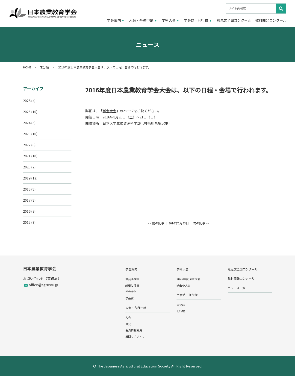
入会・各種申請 (141, 20)
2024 (26, 122)
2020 (26, 166)
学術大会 (169, 20)
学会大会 (109, 110)
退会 (128, 324)
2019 (26, 178)
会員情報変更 (133, 330)
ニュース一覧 (236, 288)
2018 (26, 189)
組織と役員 (132, 285)
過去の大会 (183, 285)
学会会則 (130, 292)
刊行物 (181, 311)
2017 (26, 200)
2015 (26, 222)
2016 (26, 211)
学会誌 (181, 305)
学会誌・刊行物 (196, 20)
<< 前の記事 (156, 223)
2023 (26, 133)
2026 (26, 100)
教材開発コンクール (270, 20)
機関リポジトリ (135, 336)
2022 (26, 144)
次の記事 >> (201, 223)
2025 (26, 111)
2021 (26, 155)
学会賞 (129, 298)
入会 (128, 317)
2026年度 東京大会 (188, 279)
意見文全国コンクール (234, 20)
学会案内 (114, 20)
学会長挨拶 (132, 279)
